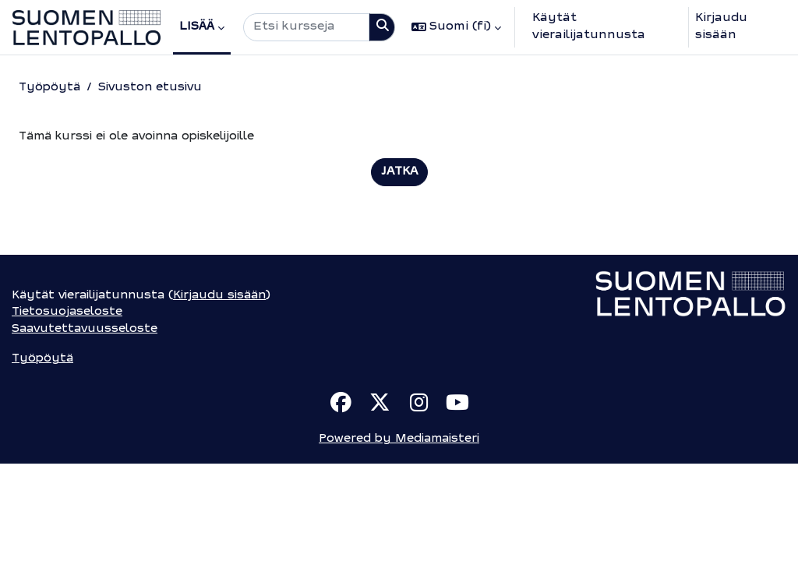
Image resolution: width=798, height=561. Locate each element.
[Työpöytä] (86, 27)
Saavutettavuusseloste (86, 425)
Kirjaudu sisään (721, 26)
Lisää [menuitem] (196, 27)
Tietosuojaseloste (68, 407)
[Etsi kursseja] (306, 27)
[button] (456, 27)
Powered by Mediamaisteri (399, 536)
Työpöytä (50, 88)
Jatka (399, 172)
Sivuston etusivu (153, 88)
